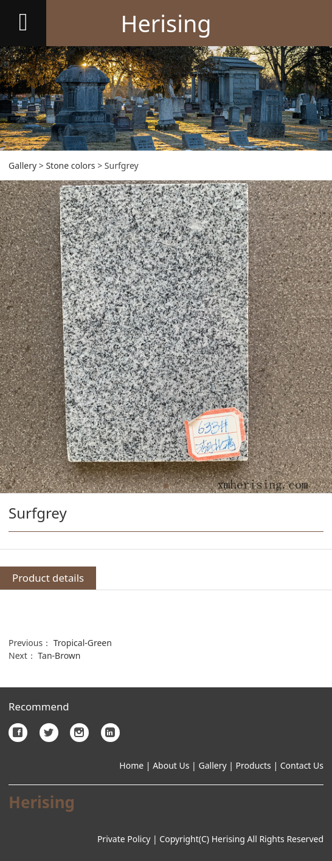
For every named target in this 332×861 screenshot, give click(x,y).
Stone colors (70, 165)
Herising (165, 23)
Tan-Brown (59, 655)
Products (253, 765)
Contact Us (301, 765)
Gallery (22, 165)
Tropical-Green (83, 642)
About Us (170, 765)
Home (131, 765)
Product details (48, 578)
